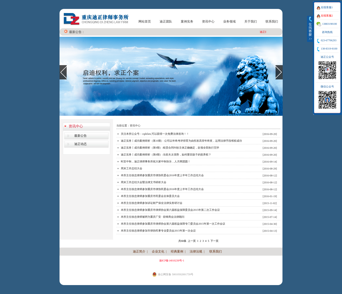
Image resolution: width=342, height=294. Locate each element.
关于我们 (250, 21)
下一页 (214, 240)
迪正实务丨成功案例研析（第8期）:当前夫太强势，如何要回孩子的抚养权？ (166, 154)
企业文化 (158, 251)
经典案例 (177, 251)
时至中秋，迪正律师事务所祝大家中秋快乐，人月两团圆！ (155, 161)
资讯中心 (208, 21)
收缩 (310, 29)
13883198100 (329, 23)
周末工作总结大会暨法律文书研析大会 (143, 182)
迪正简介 (139, 251)
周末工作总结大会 (131, 168)
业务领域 (229, 21)
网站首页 (144, 21)
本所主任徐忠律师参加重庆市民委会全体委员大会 (150, 196)
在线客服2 (327, 15)
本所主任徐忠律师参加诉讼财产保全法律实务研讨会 (151, 203)
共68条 (182, 240)
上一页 (192, 240)
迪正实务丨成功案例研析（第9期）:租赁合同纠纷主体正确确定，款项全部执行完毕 (170, 147)
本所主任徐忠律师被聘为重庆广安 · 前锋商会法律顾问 (152, 216)
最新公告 (80, 135)
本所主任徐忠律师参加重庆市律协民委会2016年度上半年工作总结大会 (162, 175)
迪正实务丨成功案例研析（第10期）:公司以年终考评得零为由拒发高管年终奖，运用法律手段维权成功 (181, 140)
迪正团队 (166, 21)
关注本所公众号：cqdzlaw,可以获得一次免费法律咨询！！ (155, 133)
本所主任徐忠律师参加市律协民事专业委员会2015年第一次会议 (158, 230)
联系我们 (272, 21)
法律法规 (196, 251)
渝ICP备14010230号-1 (171, 260)
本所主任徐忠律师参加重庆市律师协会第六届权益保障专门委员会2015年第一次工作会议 (173, 223)
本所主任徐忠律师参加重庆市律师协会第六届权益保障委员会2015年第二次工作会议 (170, 209)
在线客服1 (327, 7)
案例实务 (187, 21)
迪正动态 (80, 144)
